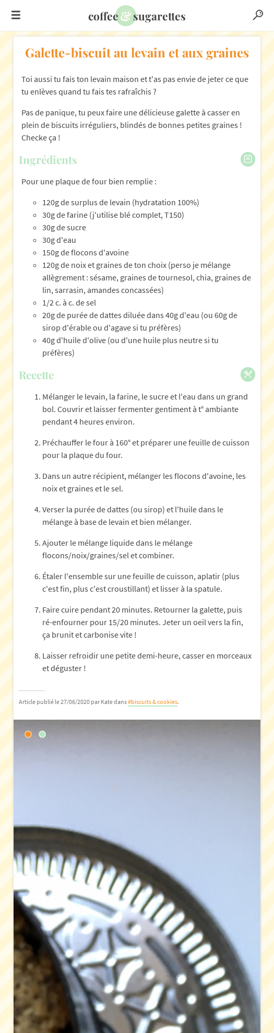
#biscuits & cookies (152, 702)
